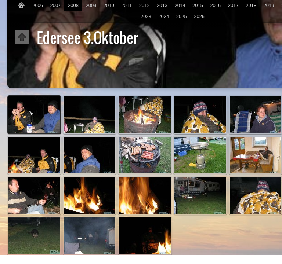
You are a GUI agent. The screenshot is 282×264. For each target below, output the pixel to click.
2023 (146, 16)
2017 (233, 5)
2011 (126, 5)
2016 (215, 5)
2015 (197, 5)
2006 (37, 5)
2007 (55, 5)
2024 (163, 16)
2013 (162, 5)
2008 (73, 5)
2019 (269, 5)
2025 (181, 16)
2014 (180, 5)
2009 (91, 5)
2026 (199, 16)
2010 (109, 5)
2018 (251, 5)
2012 (144, 5)
